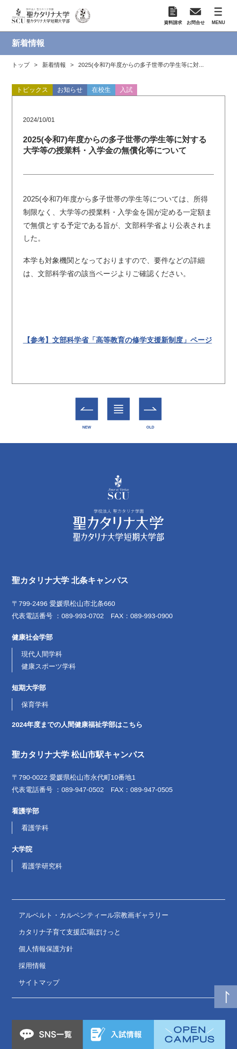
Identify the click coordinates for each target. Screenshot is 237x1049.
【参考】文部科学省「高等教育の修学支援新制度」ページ (117, 340)
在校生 (101, 89)
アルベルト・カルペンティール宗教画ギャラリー (93, 915)
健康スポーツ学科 (48, 666)
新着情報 (54, 64)
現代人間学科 (41, 654)
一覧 (118, 402)
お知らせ (70, 89)
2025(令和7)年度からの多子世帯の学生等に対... (141, 64)
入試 (126, 89)
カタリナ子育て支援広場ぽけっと (70, 932)
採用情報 (32, 965)
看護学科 (35, 828)
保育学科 (35, 704)
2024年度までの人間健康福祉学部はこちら (77, 724)
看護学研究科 (41, 866)
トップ (21, 64)
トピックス (32, 89)
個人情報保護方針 (46, 949)
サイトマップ (39, 982)
